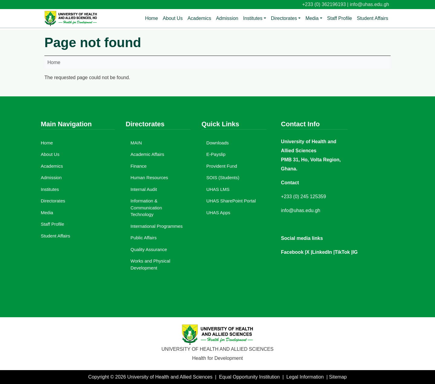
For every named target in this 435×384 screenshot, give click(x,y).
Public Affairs (143, 237)
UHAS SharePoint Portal (231, 200)
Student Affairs (372, 18)
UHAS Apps (218, 212)
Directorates (284, 18)
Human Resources (149, 177)
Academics (199, 18)
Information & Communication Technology (146, 207)
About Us (173, 18)
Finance (138, 166)
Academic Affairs (147, 154)
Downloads (217, 142)
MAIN (136, 142)
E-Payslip (215, 154)
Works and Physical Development (150, 264)
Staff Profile (339, 18)
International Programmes (156, 226)
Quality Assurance (148, 249)
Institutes (253, 18)
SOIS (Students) (222, 177)
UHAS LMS (218, 189)
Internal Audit (143, 189)
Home (151, 18)
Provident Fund (221, 166)
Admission (227, 18)
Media (312, 18)
